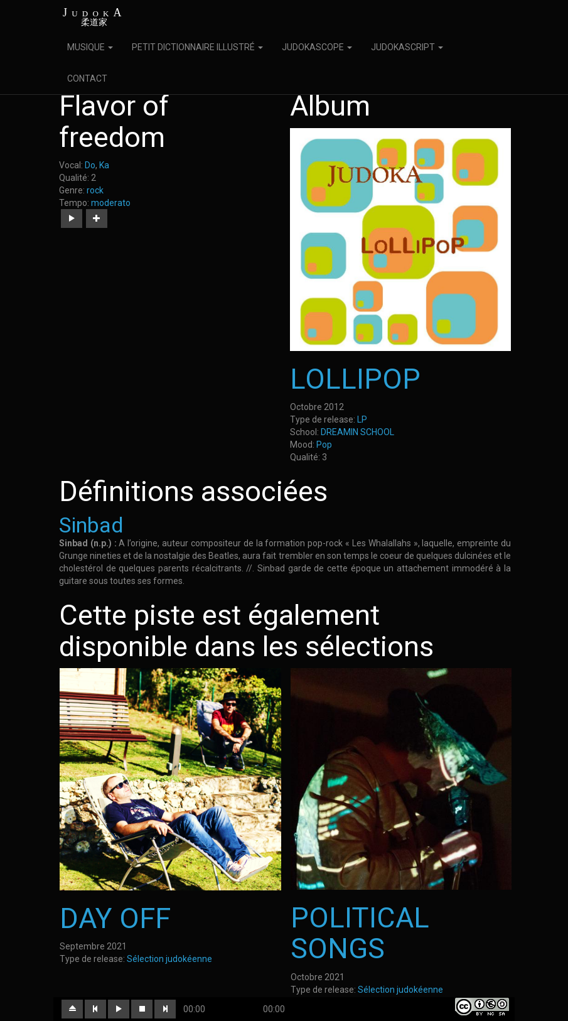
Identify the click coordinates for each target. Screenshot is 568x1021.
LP (362, 419)
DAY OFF (115, 918)
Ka (104, 165)
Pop (324, 445)
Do (90, 165)
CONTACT (87, 78)
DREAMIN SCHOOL (357, 432)
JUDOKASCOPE (317, 47)
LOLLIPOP (355, 379)
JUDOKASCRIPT (407, 47)
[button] (71, 218)
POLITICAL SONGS (360, 933)
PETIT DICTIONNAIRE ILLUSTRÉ (197, 47)
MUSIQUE (90, 47)
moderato (111, 203)
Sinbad (91, 525)
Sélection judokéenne (169, 959)
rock (95, 190)
